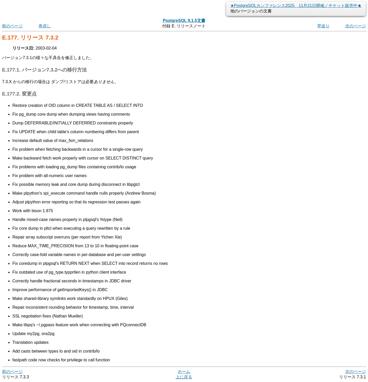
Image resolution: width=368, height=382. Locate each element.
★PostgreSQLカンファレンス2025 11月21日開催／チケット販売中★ (296, 5)
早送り (323, 26)
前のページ (12, 26)
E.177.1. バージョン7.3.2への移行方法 (44, 70)
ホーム (184, 371)
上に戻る (184, 377)
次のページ (355, 26)
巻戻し (44, 26)
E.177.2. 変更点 (19, 94)
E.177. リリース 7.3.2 (30, 37)
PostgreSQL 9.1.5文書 (184, 20)
